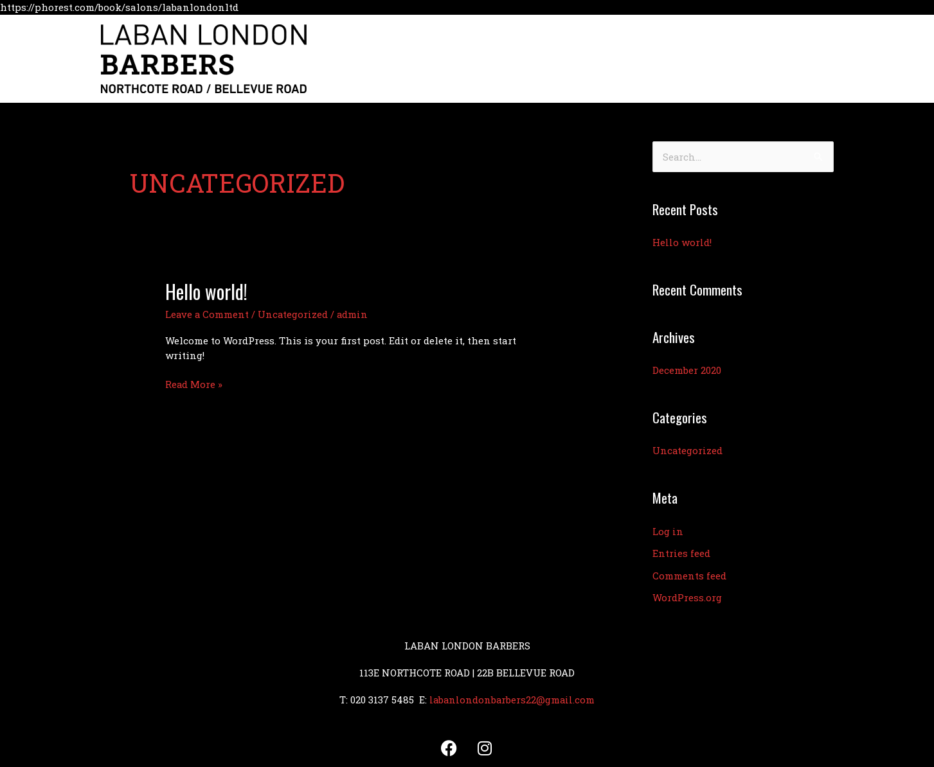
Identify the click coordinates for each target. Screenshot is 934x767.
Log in (667, 530)
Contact (764, 58)
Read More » (194, 383)
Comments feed (689, 573)
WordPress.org (687, 594)
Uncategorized (294, 314)
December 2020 (686, 370)
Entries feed (681, 551)
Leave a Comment (207, 314)
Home (541, 58)
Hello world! (207, 291)
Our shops (646, 58)
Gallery (708, 58)
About (588, 58)
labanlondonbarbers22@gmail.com (512, 695)
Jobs (813, 58)
